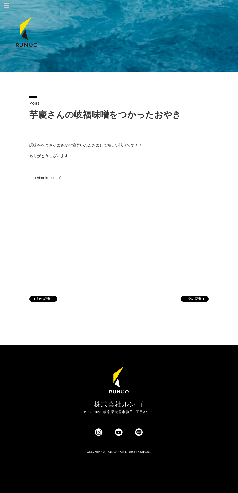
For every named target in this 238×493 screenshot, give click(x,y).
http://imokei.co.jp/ (45, 178)
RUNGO (113, 451)
